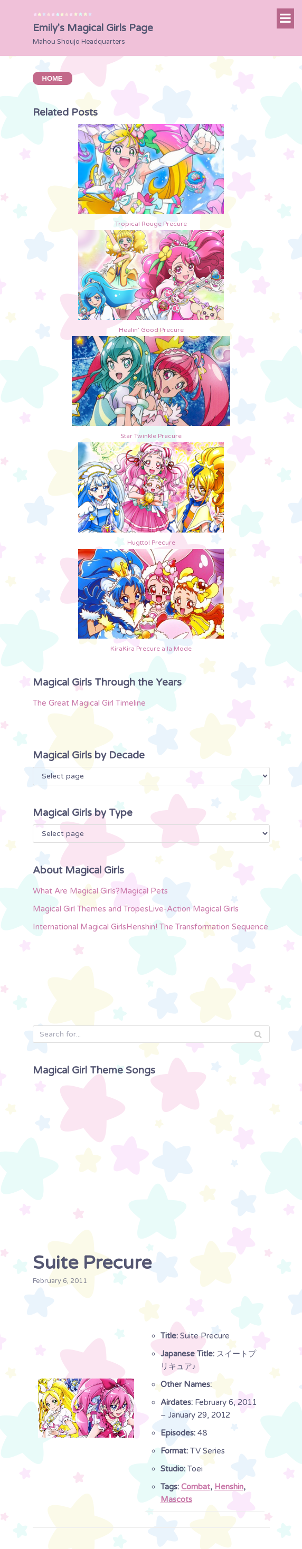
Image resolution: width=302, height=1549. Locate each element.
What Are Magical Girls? (76, 891)
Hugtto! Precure (151, 542)
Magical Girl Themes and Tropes (90, 909)
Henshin (228, 1486)
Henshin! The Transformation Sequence (197, 927)
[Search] (151, 1034)
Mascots (176, 1499)
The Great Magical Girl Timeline (89, 703)
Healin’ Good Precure (151, 330)
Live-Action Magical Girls (193, 909)
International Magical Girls (79, 927)
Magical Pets (144, 891)
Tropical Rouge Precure (151, 223)
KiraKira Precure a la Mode (151, 648)
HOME (52, 78)
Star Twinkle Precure (151, 436)
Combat (195, 1486)
